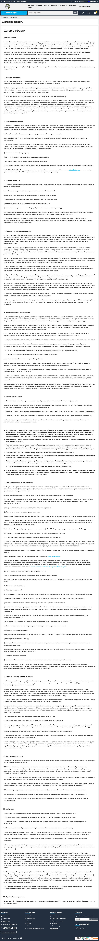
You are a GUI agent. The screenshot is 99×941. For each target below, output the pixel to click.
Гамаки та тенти (56, 916)
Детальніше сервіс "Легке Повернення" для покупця (48, 567)
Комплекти (55, 923)
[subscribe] (86, 919)
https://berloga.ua (74, 170)
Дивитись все (54, 928)
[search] (53, 13)
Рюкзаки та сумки (57, 926)
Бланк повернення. (53, 556)
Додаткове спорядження (59, 918)
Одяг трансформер (57, 921)
